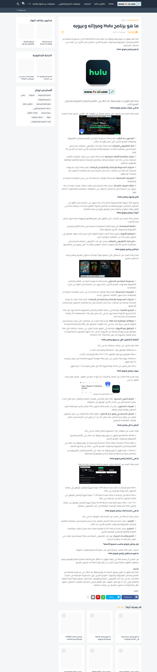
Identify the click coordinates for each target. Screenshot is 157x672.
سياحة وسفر (46, 112)
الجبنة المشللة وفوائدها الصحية (46, 43)
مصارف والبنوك (37, 117)
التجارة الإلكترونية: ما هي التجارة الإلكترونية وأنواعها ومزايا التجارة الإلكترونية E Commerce (44, 77)
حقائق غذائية (99, 4)
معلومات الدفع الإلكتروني (69, 4)
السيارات (87, 4)
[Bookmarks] (23, 4)
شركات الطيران (32, 112)
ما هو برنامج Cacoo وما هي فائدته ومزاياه (130, 637)
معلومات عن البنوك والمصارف (42, 4)
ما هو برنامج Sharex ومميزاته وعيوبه (103, 637)
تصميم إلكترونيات (44, 99)
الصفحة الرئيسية (133, 20)
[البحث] (18, 4)
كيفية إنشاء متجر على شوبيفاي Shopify (26, 77)
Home (111, 4)
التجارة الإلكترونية (44, 95)
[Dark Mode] (29, 4)
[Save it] (62, 32)
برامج (123, 20)
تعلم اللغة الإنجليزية (43, 104)
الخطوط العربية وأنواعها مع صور (28, 43)
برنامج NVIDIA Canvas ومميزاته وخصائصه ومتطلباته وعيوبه (74, 637)
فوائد (49, 117)
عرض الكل (120, 607)
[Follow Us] (21, 10)
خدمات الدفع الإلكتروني (42, 108)
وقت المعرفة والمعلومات (41, 121)
